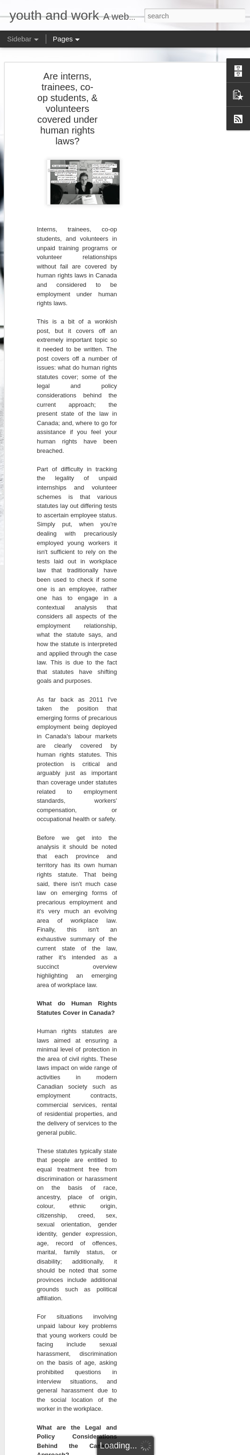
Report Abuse (209, 1450)
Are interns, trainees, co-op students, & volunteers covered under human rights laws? (67, 102)
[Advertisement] (169, 217)
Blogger (182, 1450)
